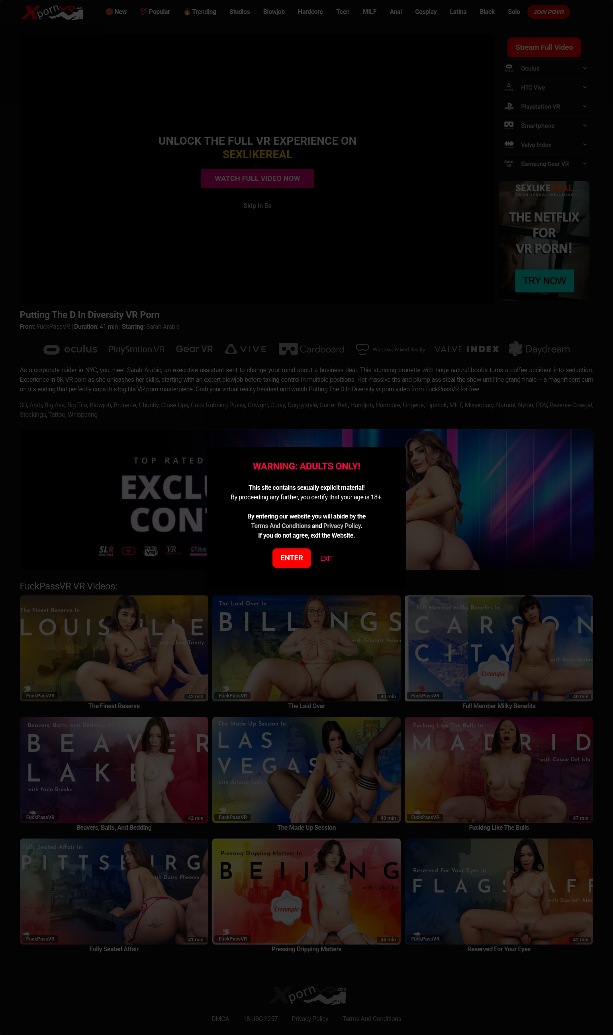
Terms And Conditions (281, 526)
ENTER (291, 557)
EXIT (326, 558)
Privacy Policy (341, 526)
